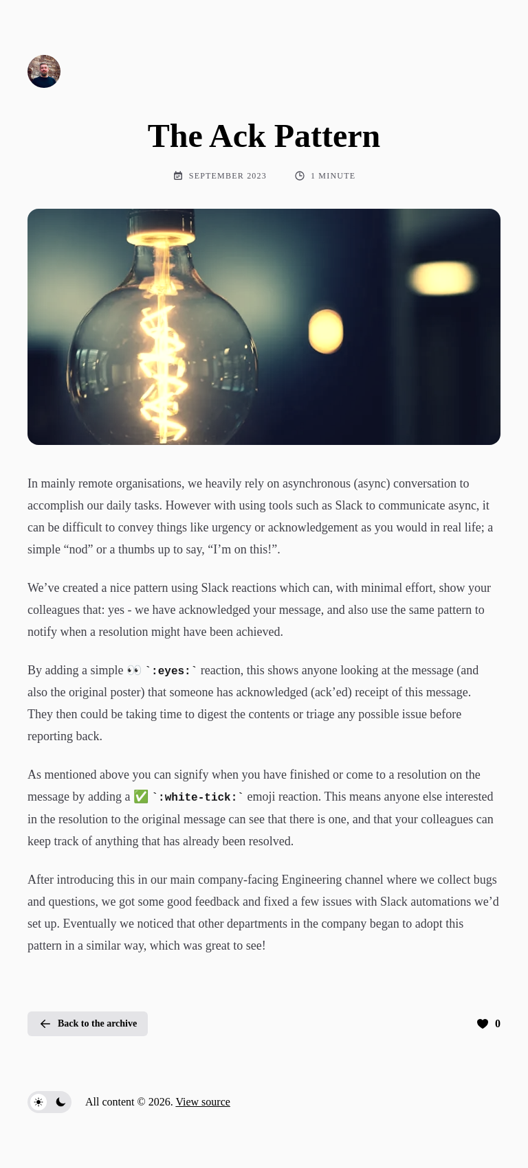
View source (202, 1102)
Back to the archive (87, 1024)
